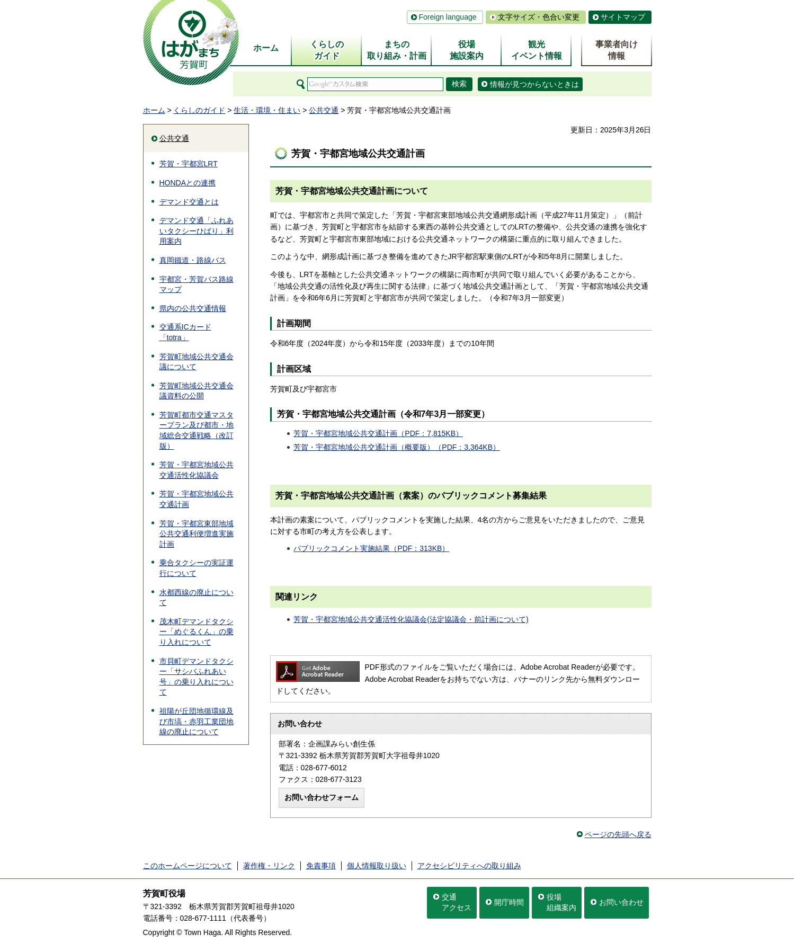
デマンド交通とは (189, 202)
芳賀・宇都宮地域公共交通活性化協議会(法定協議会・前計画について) (410, 619)
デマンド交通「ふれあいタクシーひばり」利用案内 (196, 230)
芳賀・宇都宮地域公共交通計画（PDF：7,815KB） (378, 433)
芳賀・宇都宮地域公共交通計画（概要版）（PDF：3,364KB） (396, 447)
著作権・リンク (269, 865)
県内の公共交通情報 (192, 308)
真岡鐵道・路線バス (192, 260)
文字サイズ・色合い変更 (538, 17)
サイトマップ (623, 17)
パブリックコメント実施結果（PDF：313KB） (371, 548)
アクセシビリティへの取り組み (469, 865)
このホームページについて (187, 865)
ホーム (154, 110)
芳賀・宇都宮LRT (188, 163)
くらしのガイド (199, 110)
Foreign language (448, 17)
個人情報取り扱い (376, 865)
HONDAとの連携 (187, 183)
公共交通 (323, 110)
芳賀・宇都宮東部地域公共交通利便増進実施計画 (196, 533)
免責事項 (321, 865)
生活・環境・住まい (267, 110)
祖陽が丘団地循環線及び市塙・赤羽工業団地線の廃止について (196, 721)
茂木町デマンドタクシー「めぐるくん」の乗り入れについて (196, 631)
